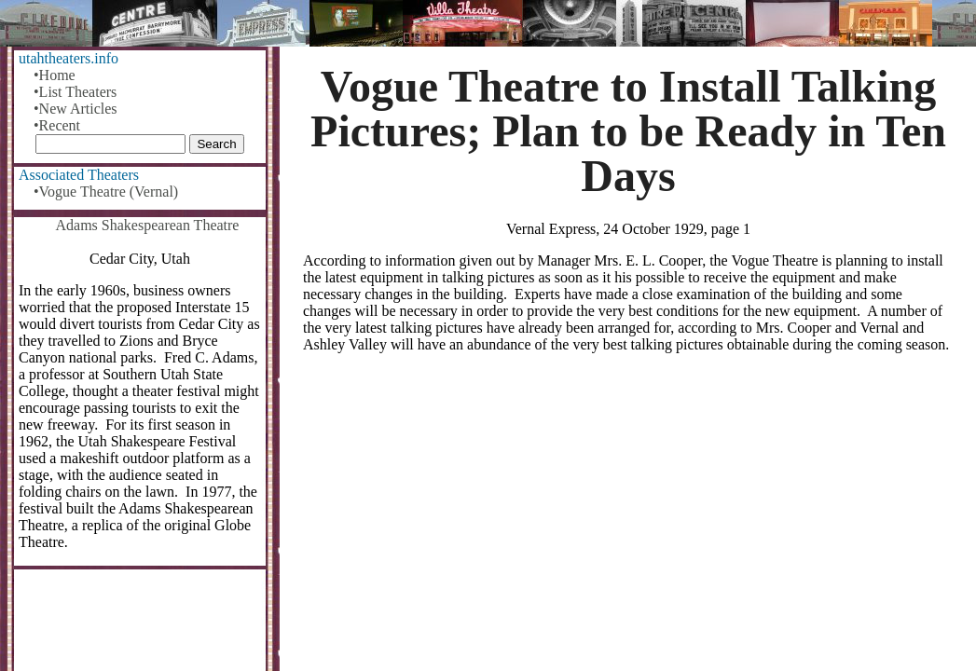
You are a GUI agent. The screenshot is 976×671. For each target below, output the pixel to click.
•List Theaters (75, 92)
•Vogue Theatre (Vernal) (106, 191)
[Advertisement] (628, 513)
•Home (55, 75)
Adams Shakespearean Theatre (148, 225)
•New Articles (75, 108)
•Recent (57, 125)
